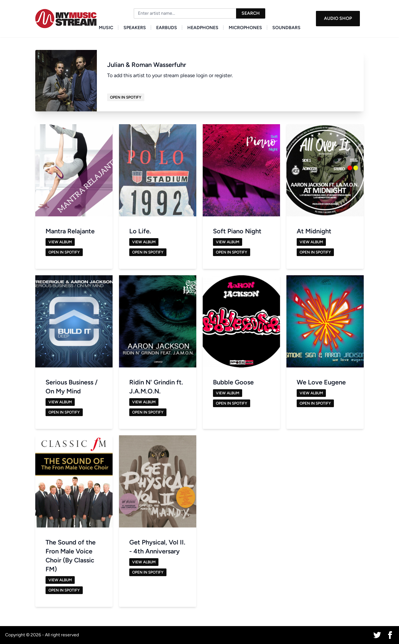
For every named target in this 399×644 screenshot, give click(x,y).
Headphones (202, 27)
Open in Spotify (125, 97)
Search (251, 13)
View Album (60, 242)
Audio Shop (338, 18)
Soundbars (286, 27)
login (202, 75)
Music (106, 27)
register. (224, 75)
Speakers (134, 27)
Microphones (245, 27)
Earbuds (166, 27)
